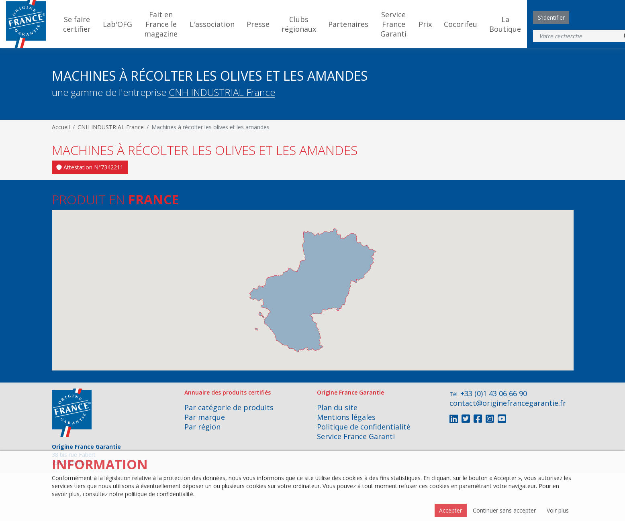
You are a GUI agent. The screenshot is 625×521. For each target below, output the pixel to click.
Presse (258, 24)
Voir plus (558, 510)
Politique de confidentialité (364, 426)
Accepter (450, 510)
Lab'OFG (117, 24)
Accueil (61, 127)
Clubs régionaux (299, 24)
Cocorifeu (460, 24)
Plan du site (337, 407)
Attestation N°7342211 (89, 167)
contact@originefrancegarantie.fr (507, 403)
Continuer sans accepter (504, 510)
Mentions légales (346, 417)
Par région (202, 426)
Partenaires (348, 24)
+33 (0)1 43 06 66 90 (493, 393)
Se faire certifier (77, 24)
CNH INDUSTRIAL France (222, 92)
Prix (425, 24)
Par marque (204, 417)
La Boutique (505, 24)
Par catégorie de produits (229, 407)
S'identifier (551, 17)
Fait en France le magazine (161, 24)
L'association (212, 24)
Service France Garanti (393, 24)
